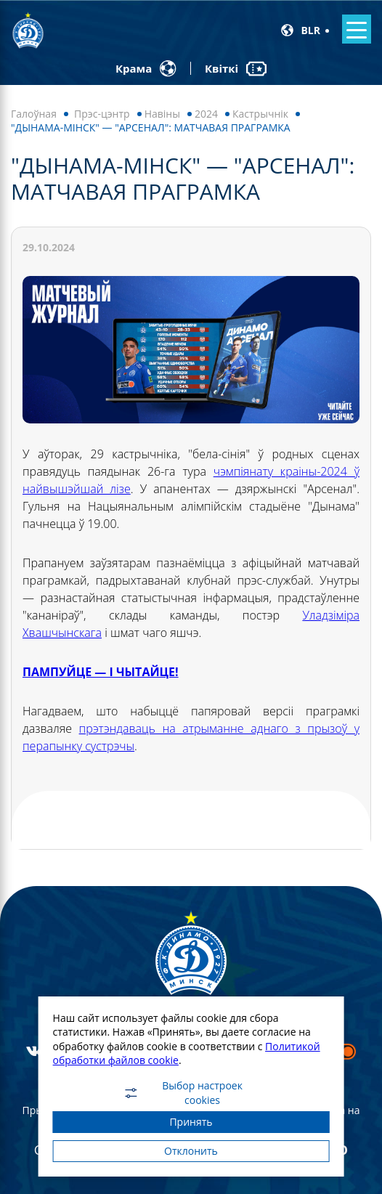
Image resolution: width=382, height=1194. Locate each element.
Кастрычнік (260, 114)
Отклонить (191, 1151)
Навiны (162, 114)
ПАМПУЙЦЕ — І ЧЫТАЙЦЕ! (101, 672)
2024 (206, 114)
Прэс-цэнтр (102, 114)
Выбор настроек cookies (183, 1093)
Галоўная (34, 114)
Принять (190, 1122)
